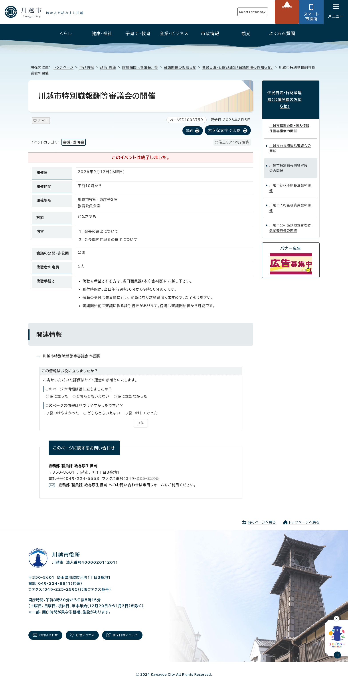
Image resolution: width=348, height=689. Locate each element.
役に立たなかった (132, 397)
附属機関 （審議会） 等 (140, 67)
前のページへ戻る (261, 521)
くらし (66, 33)
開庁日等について (139, 635)
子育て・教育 (138, 33)
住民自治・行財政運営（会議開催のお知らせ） (237, 67)
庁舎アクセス (93, 635)
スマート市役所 (311, 16)
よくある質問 (282, 33)
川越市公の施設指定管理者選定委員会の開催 (290, 218)
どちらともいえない (92, 397)
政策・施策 (108, 67)
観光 (246, 33)
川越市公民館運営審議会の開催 (290, 138)
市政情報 (210, 33)
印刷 (189, 131)
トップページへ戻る (304, 521)
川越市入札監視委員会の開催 (290, 198)
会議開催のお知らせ (180, 67)
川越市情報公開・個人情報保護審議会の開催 (289, 118)
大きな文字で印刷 (224, 131)
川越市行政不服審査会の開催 (290, 178)
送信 (140, 423)
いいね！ (48, 121)
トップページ (63, 67)
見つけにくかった (143, 413)
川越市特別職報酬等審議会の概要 (71, 356)
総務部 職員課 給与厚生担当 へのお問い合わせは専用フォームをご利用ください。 (127, 484)
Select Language (240, 12)
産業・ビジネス (174, 33)
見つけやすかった (64, 413)
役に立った (59, 397)
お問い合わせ (51, 635)
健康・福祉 (102, 33)
